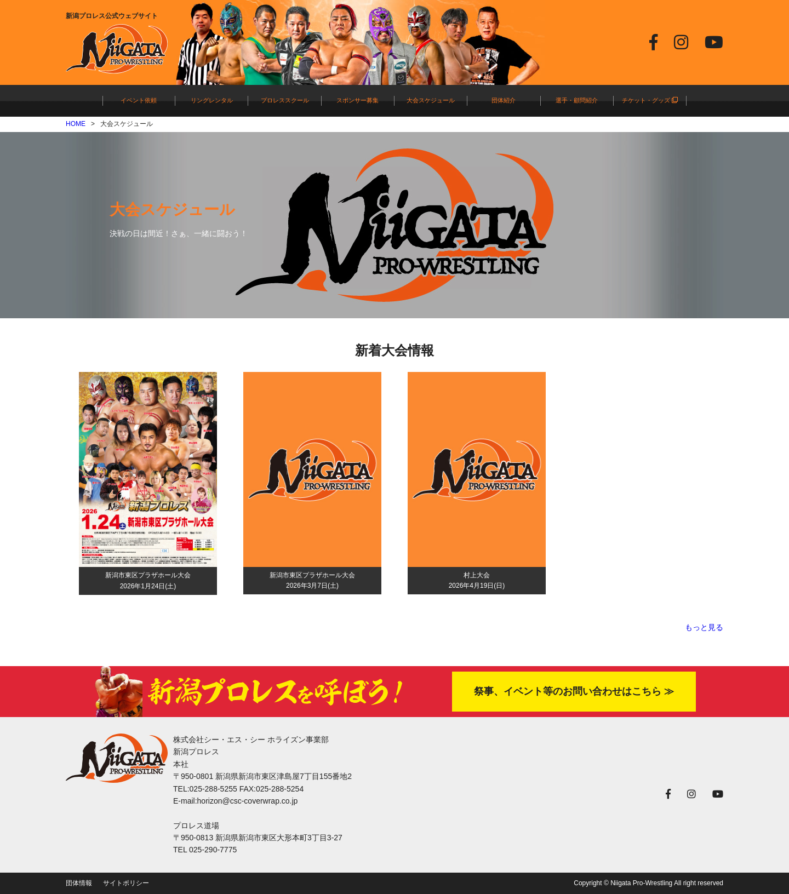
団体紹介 (503, 100)
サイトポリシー (126, 883)
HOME (75, 124)
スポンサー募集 (357, 100)
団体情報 (79, 883)
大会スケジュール (431, 100)
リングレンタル (212, 100)
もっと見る (704, 627)
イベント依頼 (139, 100)
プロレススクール (285, 100)
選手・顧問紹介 (577, 100)
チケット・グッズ (650, 100)
